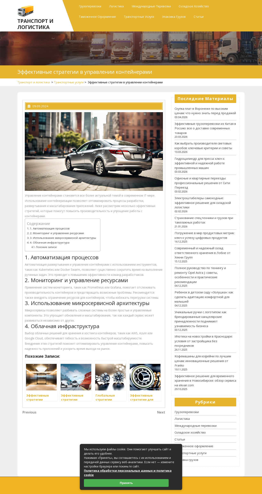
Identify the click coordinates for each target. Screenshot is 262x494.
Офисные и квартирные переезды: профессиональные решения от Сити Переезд (202, 182)
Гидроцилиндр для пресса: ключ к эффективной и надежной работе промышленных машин (200, 163)
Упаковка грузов (174, 17)
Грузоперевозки (90, 6)
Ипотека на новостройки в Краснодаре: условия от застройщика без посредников (204, 341)
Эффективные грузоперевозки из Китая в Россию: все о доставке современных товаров (205, 128)
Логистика (116, 6)
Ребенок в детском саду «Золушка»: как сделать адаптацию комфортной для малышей (204, 296)
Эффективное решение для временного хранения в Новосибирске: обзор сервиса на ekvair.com (205, 380)
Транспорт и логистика (35, 23)
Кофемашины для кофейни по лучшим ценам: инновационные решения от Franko (203, 360)
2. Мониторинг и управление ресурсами (57, 233)
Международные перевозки (151, 6)
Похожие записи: (46, 247)
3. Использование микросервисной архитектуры (63, 238)
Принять (126, 483)
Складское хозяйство (194, 6)
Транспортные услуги (139, 17)
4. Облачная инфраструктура (49, 242)
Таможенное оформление (97, 17)
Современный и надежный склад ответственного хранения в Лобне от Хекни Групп (202, 252)
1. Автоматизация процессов (50, 228)
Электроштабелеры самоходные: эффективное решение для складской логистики (203, 202)
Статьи (199, 17)
